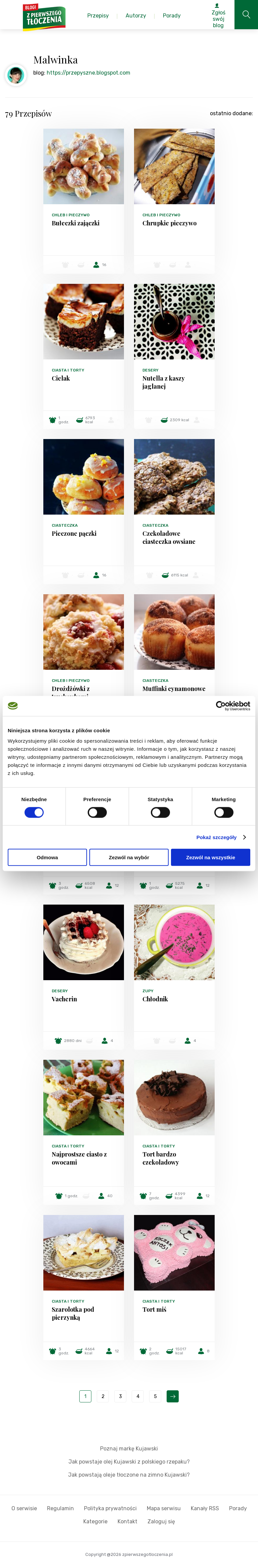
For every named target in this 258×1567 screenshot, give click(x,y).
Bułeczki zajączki (75, 223)
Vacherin (64, 999)
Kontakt (127, 1521)
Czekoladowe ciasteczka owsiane (169, 537)
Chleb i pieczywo (71, 215)
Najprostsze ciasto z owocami (79, 1158)
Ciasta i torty (68, 370)
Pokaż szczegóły (217, 837)
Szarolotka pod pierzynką (73, 1313)
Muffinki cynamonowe (174, 689)
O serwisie (24, 1508)
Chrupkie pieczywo (169, 223)
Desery (150, 370)
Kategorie (95, 1521)
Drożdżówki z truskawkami (71, 693)
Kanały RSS (205, 1508)
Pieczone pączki (74, 533)
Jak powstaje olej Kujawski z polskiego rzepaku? (129, 1462)
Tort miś (154, 1309)
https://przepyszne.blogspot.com (88, 73)
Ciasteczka (65, 525)
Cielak (61, 378)
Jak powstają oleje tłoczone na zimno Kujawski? (129, 1475)
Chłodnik (155, 999)
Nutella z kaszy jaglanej (163, 382)
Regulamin (60, 1508)
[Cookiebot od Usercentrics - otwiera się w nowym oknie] (220, 706)
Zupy (148, 991)
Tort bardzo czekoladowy (160, 1158)
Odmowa (47, 857)
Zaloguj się (161, 1521)
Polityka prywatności (110, 1508)
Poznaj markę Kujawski (129, 1448)
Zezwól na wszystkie (210, 857)
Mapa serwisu (164, 1508)
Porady (238, 1508)
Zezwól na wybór (129, 857)
